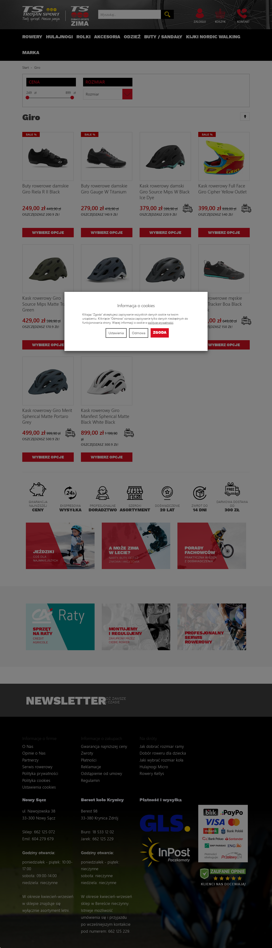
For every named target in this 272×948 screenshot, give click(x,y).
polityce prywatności (160, 323)
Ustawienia (116, 332)
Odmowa (138, 332)
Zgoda (159, 332)
